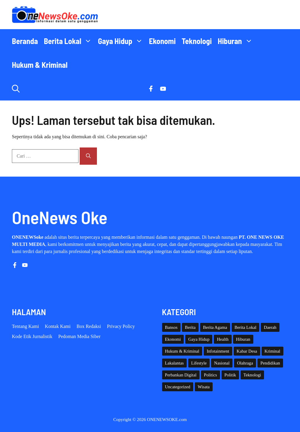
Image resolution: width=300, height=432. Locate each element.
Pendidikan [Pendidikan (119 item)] (270, 363)
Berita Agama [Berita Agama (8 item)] (215, 327)
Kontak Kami (58, 326)
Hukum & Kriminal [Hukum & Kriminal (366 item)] (182, 351)
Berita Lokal (69, 41)
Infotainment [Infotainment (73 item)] (218, 351)
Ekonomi (162, 40)
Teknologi (197, 40)
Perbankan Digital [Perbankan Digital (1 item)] (181, 375)
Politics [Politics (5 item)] (210, 375)
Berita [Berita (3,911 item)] (190, 327)
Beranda (25, 40)
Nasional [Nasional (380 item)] (222, 363)
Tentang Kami (25, 326)
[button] (16, 88)
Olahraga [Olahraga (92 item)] (245, 363)
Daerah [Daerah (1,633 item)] (270, 327)
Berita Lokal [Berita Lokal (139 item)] (246, 327)
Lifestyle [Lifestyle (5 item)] (199, 363)
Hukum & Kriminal (39, 64)
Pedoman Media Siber (79, 336)
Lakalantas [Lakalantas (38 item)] (174, 363)
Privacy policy (121, 326)
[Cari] (88, 156)
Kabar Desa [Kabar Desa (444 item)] (247, 351)
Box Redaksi (89, 326)
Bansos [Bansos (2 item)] (171, 327)
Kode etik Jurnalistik (32, 336)
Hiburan (236, 41)
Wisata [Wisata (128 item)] (204, 386)
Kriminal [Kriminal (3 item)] (272, 351)
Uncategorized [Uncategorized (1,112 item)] (177, 386)
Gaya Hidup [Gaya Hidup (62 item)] (198, 339)
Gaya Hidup (122, 41)
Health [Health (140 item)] (222, 339)
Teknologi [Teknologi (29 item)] (252, 375)
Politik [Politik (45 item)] (230, 375)
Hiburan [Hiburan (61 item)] (243, 339)
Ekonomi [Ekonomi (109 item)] (173, 339)
